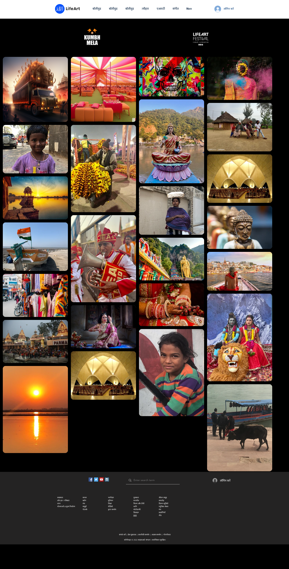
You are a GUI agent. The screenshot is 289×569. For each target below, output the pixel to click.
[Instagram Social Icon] (107, 479)
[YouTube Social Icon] (101, 479)
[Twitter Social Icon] (96, 479)
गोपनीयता (167, 534)
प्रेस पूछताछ (132, 534)
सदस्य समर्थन (156, 534)
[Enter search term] (153, 480)
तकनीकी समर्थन (143, 534)
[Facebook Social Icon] (91, 479)
